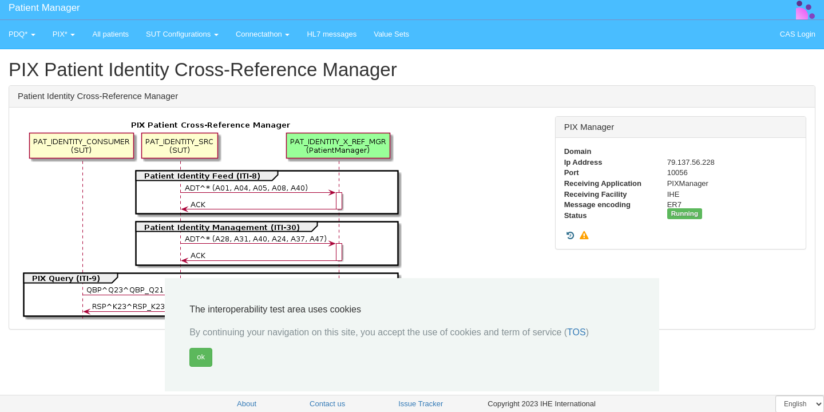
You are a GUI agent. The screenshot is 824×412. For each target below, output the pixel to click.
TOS (576, 332)
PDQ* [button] (22, 34)
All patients (110, 34)
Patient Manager (44, 7)
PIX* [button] (64, 34)
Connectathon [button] (263, 34)
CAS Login (797, 34)
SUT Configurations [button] (182, 34)
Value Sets (391, 34)
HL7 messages (331, 34)
